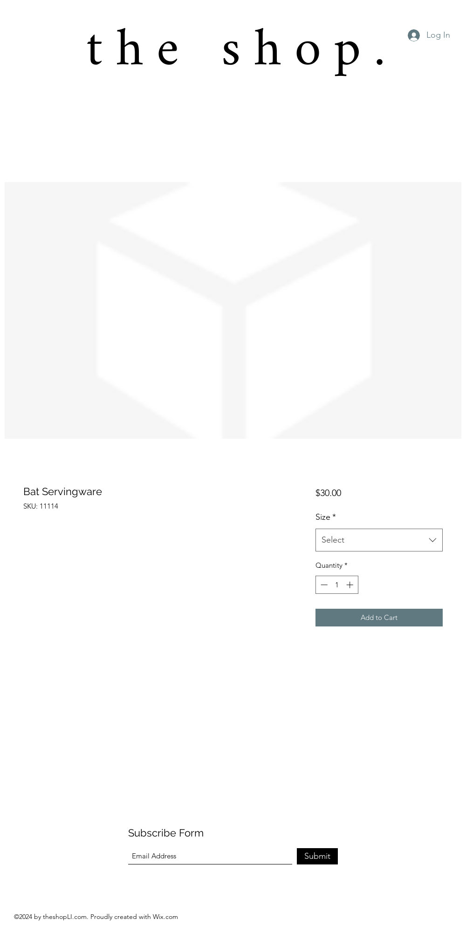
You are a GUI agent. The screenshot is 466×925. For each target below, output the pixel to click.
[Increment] (350, 584)
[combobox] (379, 540)
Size (325, 517)
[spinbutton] (336, 584)
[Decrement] (323, 584)
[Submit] (317, 856)
